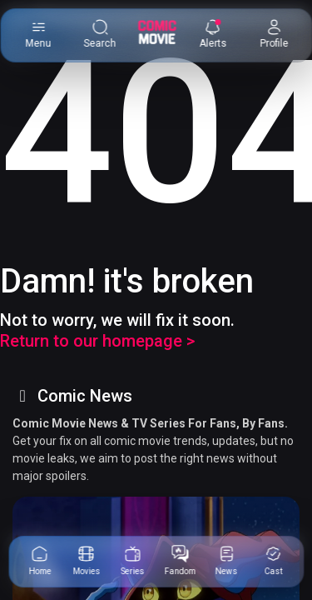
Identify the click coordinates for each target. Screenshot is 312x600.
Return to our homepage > (97, 341)
